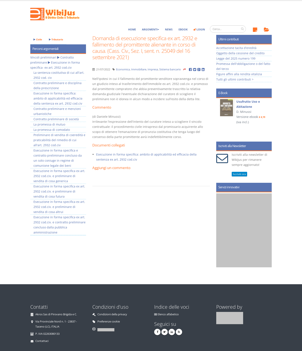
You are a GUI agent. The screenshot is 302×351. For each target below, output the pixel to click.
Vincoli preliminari (43, 57)
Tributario (56, 39)
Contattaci (41, 341)
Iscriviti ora (239, 174)
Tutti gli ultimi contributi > (235, 79)
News (169, 29)
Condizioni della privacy (112, 314)
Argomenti (150, 29)
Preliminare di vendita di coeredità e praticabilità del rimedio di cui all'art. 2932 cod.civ (59, 140)
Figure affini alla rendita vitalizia (239, 74)
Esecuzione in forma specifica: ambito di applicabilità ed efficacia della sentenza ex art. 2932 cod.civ (57, 98)
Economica (123, 69)
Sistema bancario (170, 69)
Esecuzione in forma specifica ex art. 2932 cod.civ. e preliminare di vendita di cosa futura (59, 191)
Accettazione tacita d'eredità (236, 48)
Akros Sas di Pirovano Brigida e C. (56, 314)
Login (199, 29)
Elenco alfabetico (168, 314)
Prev (221, 118)
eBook (183, 29)
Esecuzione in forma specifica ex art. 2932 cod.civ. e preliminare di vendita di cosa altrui (59, 207)
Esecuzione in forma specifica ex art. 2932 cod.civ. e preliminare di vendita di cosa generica (59, 176)
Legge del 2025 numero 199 (235, 58)
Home (132, 29)
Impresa (153, 69)
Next (267, 118)
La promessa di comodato (51, 130)
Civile (37, 39)
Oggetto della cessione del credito (240, 53)
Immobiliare (138, 69)
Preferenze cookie (108, 321)
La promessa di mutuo (49, 124)
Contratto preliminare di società (56, 119)
